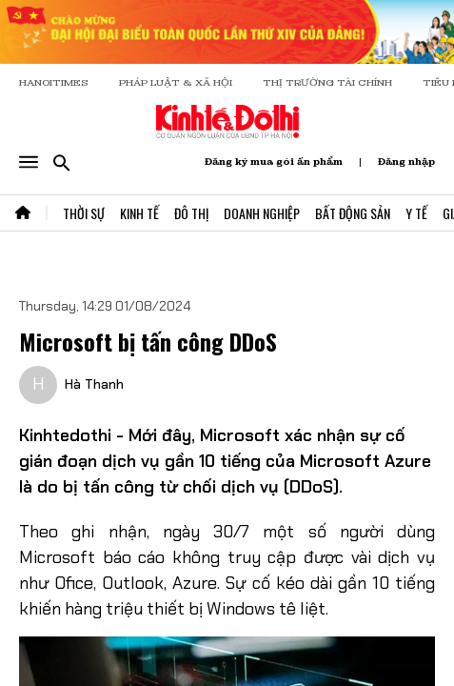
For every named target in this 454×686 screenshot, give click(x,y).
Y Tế (416, 213)
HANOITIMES (54, 82)
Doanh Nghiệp (262, 213)
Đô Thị (191, 213)
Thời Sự (84, 213)
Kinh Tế (139, 213)
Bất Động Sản (352, 213)
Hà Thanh (94, 384)
